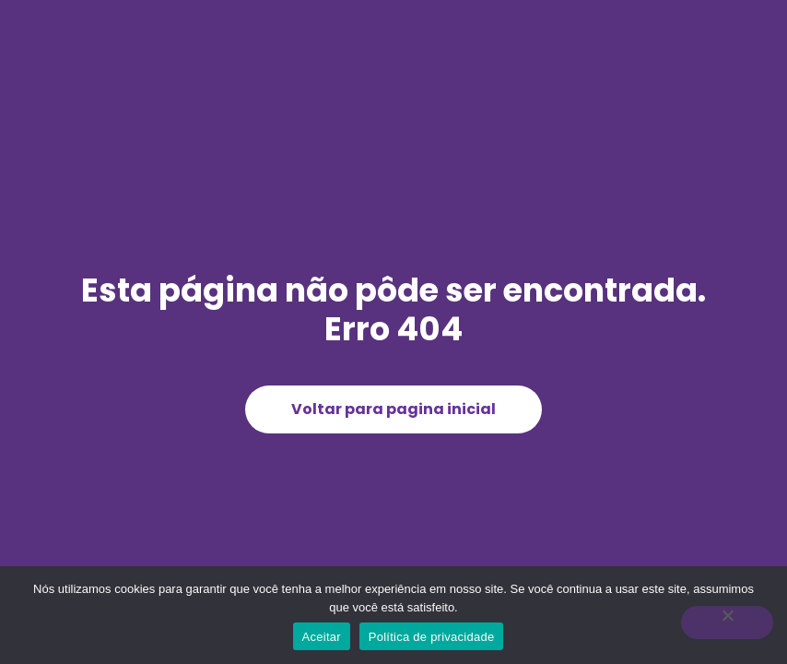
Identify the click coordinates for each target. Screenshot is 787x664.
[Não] (727, 622)
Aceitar (321, 637)
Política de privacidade (432, 637)
